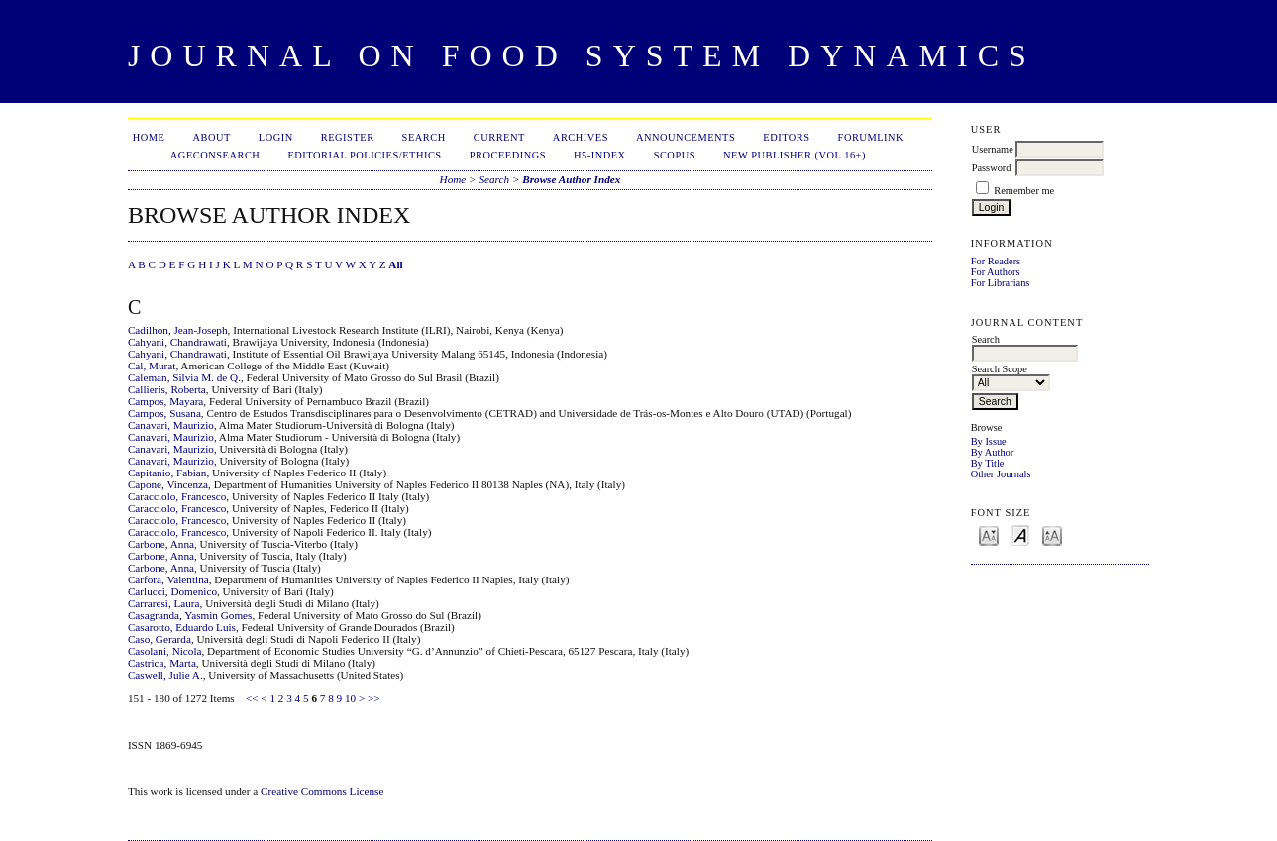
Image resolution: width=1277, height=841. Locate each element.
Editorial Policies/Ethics (364, 155)
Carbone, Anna (161, 544)
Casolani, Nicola (165, 651)
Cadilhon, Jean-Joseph (178, 330)
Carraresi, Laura (164, 603)
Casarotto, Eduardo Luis (182, 627)
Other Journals (1001, 474)
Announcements (685, 137)
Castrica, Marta (162, 663)
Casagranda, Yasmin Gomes (190, 615)
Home (149, 137)
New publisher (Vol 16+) (794, 155)
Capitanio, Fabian (167, 472)
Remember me (1024, 190)
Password (991, 167)
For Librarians (1000, 282)
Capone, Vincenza (168, 484)
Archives (580, 137)
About (211, 137)
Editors (786, 137)
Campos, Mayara (165, 401)
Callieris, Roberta (167, 389)
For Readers (996, 261)
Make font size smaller (989, 534)
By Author (992, 452)
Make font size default (1020, 534)
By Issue (989, 441)
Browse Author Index (571, 179)
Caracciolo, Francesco (177, 496)
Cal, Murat (151, 365)
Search (424, 137)
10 (350, 698)
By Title (988, 463)
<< (252, 698)
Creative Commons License (322, 791)
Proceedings (508, 155)
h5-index (600, 155)
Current (499, 137)
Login (276, 137)
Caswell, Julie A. (165, 675)
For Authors (995, 271)
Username (992, 149)
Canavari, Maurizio (171, 425)
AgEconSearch (215, 155)
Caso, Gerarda (159, 639)
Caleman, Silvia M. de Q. (184, 377)
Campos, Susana (164, 413)
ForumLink (871, 137)
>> (374, 698)
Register (347, 137)
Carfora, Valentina (168, 579)
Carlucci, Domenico (172, 591)
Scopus (674, 155)
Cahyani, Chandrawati (177, 342)
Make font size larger (1052, 534)
